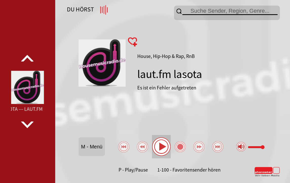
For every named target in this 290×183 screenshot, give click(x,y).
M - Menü (91, 146)
